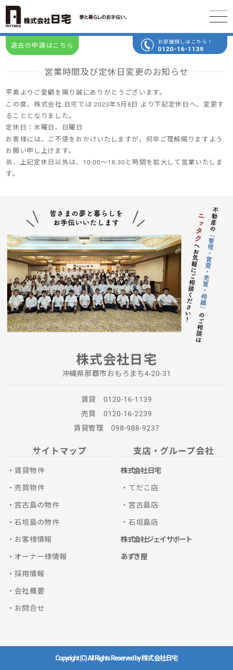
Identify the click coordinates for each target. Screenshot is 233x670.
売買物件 (29, 488)
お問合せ (29, 608)
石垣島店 (143, 522)
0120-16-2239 (128, 414)
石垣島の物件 (37, 522)
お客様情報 (33, 539)
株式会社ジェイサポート (156, 539)
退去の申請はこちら (42, 45)
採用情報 (29, 574)
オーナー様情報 (40, 556)
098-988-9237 (135, 428)
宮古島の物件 (37, 505)
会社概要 (29, 591)
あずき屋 (134, 556)
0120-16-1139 (181, 49)
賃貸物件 (29, 470)
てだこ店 (143, 488)
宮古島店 (143, 505)
